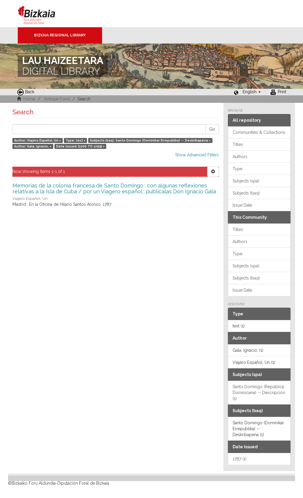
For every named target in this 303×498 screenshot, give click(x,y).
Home (29, 99)
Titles (238, 144)
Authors (240, 156)
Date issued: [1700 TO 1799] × (80, 146)
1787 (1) (239, 459)
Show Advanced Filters (197, 154)
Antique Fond (57, 99)
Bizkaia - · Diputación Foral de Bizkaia (43, 13)
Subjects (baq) (246, 193)
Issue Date (242, 205)
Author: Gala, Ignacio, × (32, 146)
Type (237, 168)
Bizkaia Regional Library (60, 35)
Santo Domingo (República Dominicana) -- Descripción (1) (259, 392)
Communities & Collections (259, 132)
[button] (251, 92)
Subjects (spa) (246, 181)
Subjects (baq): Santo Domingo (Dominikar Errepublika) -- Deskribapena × (150, 140)
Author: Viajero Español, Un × (37, 140)
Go (212, 129)
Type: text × (75, 140)
